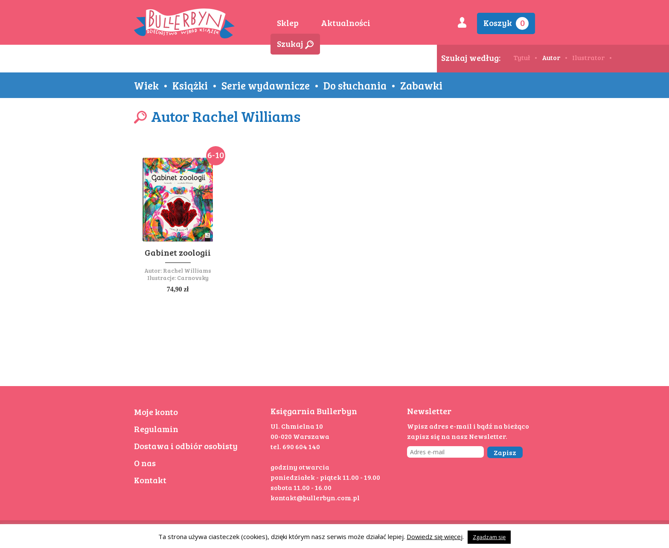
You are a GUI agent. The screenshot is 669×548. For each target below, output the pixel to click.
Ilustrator (588, 57)
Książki (190, 85)
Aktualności (345, 23)
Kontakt (150, 480)
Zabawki (421, 85)
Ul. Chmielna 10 (297, 425)
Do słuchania (355, 85)
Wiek (146, 85)
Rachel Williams (187, 270)
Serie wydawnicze (265, 85)
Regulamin (156, 429)
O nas (145, 463)
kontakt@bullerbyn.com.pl (315, 497)
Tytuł (521, 57)
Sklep (288, 23)
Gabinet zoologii (178, 252)
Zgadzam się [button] (489, 537)
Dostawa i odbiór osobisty (186, 446)
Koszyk (506, 23)
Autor (551, 57)
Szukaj (295, 43)
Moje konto (156, 412)
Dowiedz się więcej (434, 536)
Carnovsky (193, 278)
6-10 (215, 155)
